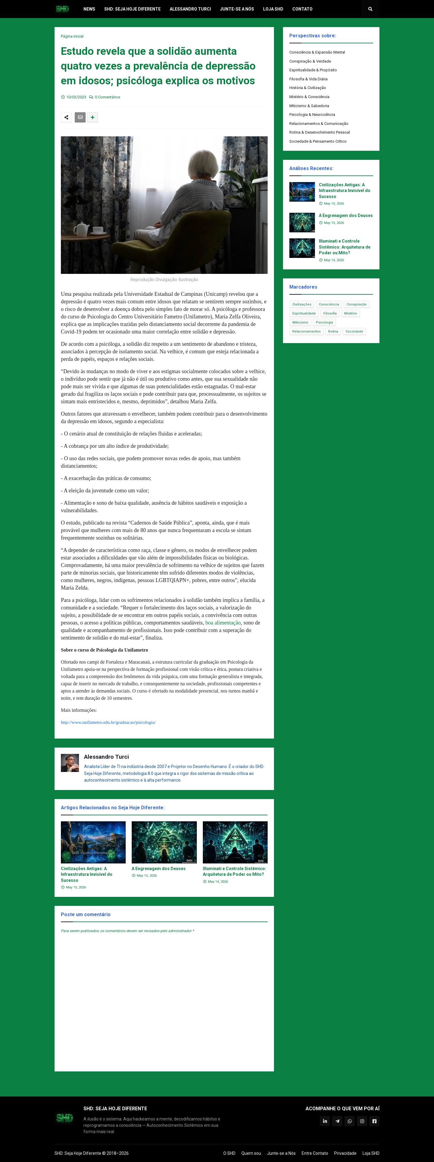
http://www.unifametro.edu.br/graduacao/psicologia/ (108, 722)
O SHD (229, 1153)
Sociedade (354, 331)
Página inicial (72, 36)
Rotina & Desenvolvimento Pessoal (319, 132)
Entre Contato (315, 1153)
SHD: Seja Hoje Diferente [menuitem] (132, 9)
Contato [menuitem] (302, 9)
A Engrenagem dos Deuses (159, 868)
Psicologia (324, 322)
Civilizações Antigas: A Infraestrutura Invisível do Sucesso (86, 874)
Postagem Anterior (74, 1083)
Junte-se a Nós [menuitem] (237, 9)
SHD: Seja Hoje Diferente (78, 1153)
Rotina (333, 331)
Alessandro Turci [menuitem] (190, 9)
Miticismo (300, 322)
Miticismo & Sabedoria (309, 106)
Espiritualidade (304, 313)
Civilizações (301, 304)
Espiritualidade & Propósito (313, 70)
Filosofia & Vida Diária (308, 79)
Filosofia (330, 313)
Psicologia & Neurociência (312, 114)
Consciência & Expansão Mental (317, 52)
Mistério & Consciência (309, 97)
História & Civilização (307, 87)
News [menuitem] (89, 9)
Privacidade (345, 1153)
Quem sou (251, 1153)
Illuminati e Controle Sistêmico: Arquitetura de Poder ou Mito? (234, 871)
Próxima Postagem (254, 1083)
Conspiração (357, 304)
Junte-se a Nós (281, 1153)
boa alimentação (223, 623)
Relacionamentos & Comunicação (318, 123)
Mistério (350, 313)
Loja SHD (371, 1153)
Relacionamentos (306, 331)
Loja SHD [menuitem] (273, 9)
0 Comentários (107, 97)
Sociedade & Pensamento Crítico (318, 141)
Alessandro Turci (106, 756)
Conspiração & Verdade (310, 61)
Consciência (329, 304)
